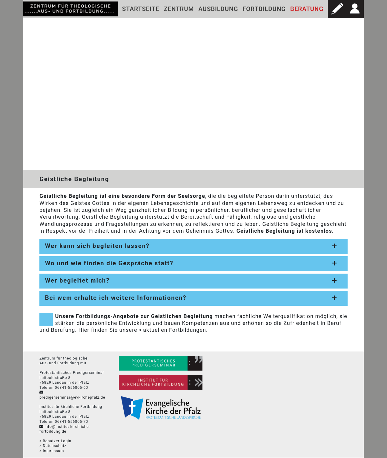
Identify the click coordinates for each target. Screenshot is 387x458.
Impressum (53, 450)
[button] (337, 9)
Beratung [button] (306, 9)
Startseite (140, 9)
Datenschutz (54, 446)
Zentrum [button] (179, 9)
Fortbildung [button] (264, 9)
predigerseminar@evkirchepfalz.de (72, 397)
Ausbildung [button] (218, 9)
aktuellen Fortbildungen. (175, 330)
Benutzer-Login (57, 441)
